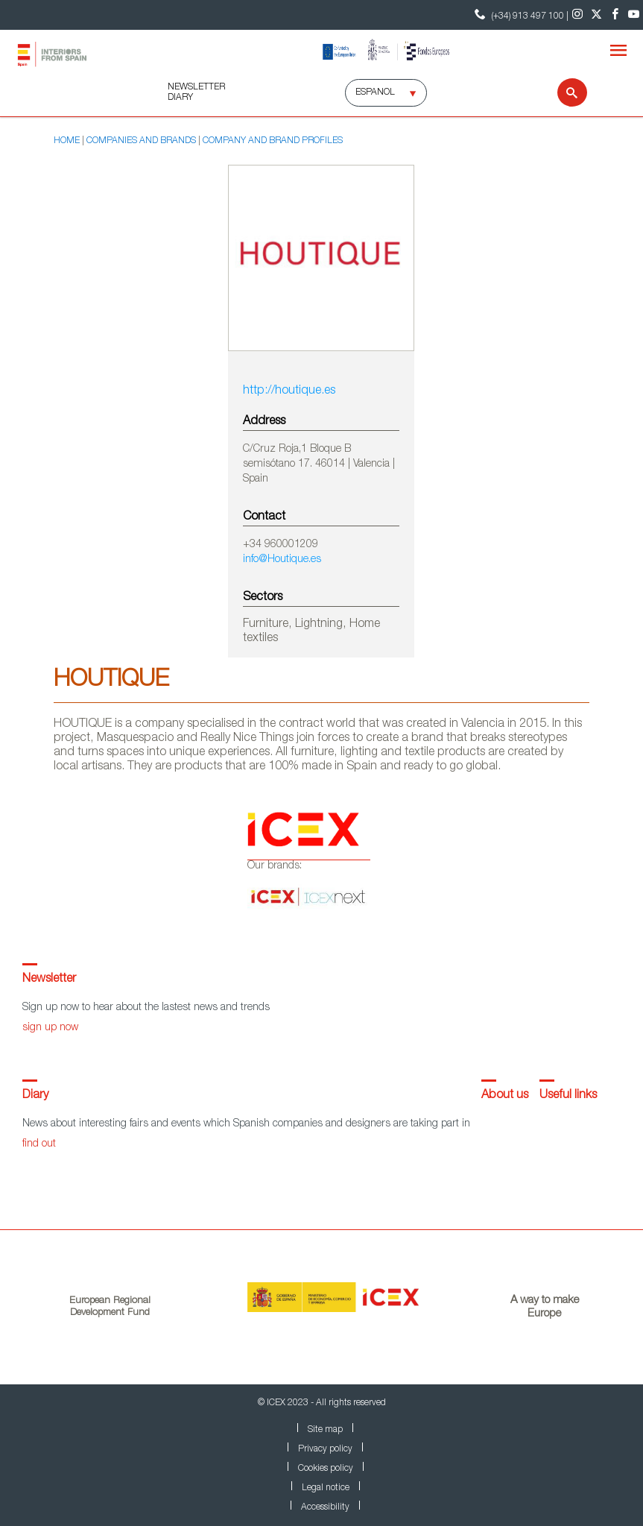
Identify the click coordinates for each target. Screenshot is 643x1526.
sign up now (50, 1028)
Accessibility (325, 1507)
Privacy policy (325, 1449)
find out (39, 1144)
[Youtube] (633, 15)
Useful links (568, 1096)
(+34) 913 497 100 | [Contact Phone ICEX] (519, 14)
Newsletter (49, 980)
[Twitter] (596, 15)
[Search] (563, 92)
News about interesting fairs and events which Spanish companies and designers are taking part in (246, 1124)
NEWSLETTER (196, 87)
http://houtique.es (289, 391)
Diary (35, 1096)
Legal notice (326, 1488)
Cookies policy (325, 1468)
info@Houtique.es (282, 560)
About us (504, 1096)
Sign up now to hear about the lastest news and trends (146, 1008)
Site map (325, 1429)
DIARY (180, 97)
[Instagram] (577, 15)
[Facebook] (615, 15)
